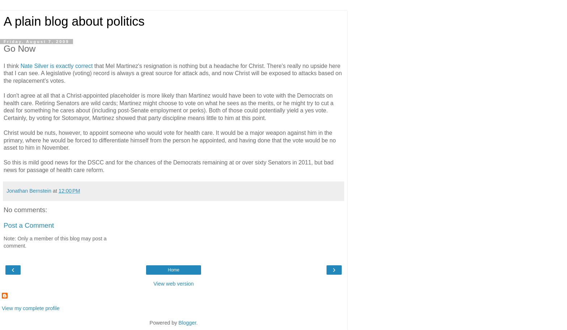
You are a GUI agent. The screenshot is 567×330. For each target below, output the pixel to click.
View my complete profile (31, 308)
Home (173, 270)
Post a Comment (29, 225)
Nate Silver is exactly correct (57, 66)
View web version (173, 284)
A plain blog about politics (74, 21)
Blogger (187, 323)
